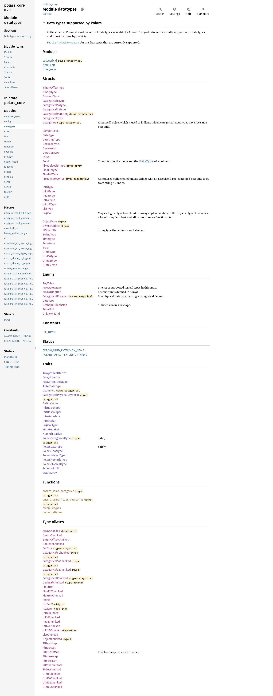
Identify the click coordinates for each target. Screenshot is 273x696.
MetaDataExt (51, 429)
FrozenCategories (53, 178)
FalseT (46, 157)
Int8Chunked (51, 613)
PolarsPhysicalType (55, 464)
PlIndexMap (50, 656)
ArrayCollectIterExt (55, 373)
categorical (50, 60)
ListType (48, 208)
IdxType (48, 608)
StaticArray (50, 472)
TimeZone (49, 243)
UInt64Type (50, 265)
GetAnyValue (50, 403)
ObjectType (50, 221)
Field (46, 161)
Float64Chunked (53, 595)
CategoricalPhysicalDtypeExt (61, 395)
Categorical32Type (54, 109)
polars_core (50, 4)
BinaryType (50, 92)
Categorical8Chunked (56, 552)
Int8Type (48, 187)
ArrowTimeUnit (52, 292)
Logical (47, 213)
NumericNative (52, 433)
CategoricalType (53, 118)
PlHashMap (50, 643)
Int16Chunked (51, 617)
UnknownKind (51, 313)
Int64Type (49, 200)
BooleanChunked (53, 544)
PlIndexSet (49, 660)
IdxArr (46, 600)
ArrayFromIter (51, 377)
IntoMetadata (51, 416)
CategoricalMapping (55, 113)
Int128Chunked (52, 630)
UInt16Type (50, 256)
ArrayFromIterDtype (55, 381)
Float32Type (50, 170)
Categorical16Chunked (57, 561)
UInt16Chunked (52, 678)
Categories (49, 122)
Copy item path (82, 9)
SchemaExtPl (51, 468)
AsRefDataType (52, 386)
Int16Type (49, 191)
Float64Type (50, 174)
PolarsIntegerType (54, 455)
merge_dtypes (52, 508)
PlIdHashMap (51, 652)
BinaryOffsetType (53, 87)
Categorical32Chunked (57, 569)
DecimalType (51, 144)
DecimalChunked (53, 582)
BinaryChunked (52, 535)
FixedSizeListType (54, 165)
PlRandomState (53, 665)
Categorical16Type (54, 105)
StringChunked (52, 669)
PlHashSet (49, 647)
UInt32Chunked (52, 682)
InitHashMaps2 (52, 412)
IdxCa (46, 604)
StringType (49, 234)
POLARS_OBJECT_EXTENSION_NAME (65, 354)
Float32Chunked (53, 591)
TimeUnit (48, 309)
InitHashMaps (51, 407)
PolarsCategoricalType (57, 438)
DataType (48, 300)
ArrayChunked (51, 531)
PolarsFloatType (53, 451)
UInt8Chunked (52, 673)
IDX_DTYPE (49, 332)
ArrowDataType (52, 287)
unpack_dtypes (52, 512)
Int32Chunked (51, 621)
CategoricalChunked (55, 578)
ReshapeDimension (55, 305)
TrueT (46, 247)
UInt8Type (49, 252)
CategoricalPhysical (55, 296)
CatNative (49, 390)
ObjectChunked (52, 639)
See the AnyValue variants (63, 42)
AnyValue (48, 283)
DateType (48, 135)
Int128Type (49, 204)
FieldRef (48, 587)
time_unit (49, 65)
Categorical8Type (54, 100)
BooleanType (51, 96)
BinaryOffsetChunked (56, 539)
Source (47, 13)
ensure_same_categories (58, 491)
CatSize (47, 548)
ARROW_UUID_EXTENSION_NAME (63, 350)
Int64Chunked (51, 626)
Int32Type (49, 195)
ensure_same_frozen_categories (63, 499)
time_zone (49, 69)
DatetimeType (51, 139)
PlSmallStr (49, 230)
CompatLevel (51, 131)
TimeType (49, 239)
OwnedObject (51, 225)
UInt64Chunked (52, 687)
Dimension (49, 148)
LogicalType (50, 425)
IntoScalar (49, 420)
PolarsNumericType (55, 459)
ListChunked (50, 634)
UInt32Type (50, 260)
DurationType (51, 152)
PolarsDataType (52, 446)
